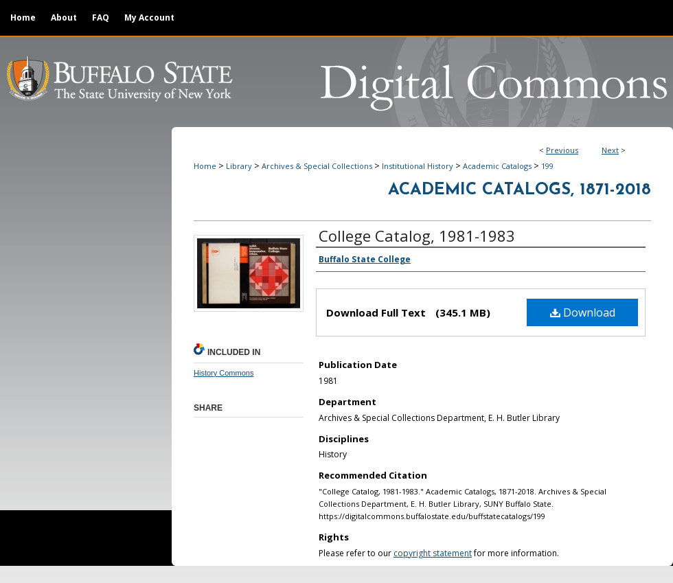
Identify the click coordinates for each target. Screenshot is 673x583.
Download (582, 312)
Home (205, 166)
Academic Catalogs (497, 166)
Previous (562, 150)
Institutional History (417, 166)
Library (239, 166)
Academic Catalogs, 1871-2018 (519, 190)
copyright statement (432, 553)
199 (547, 166)
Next (610, 150)
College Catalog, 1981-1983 (417, 235)
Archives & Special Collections (317, 166)
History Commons (223, 373)
